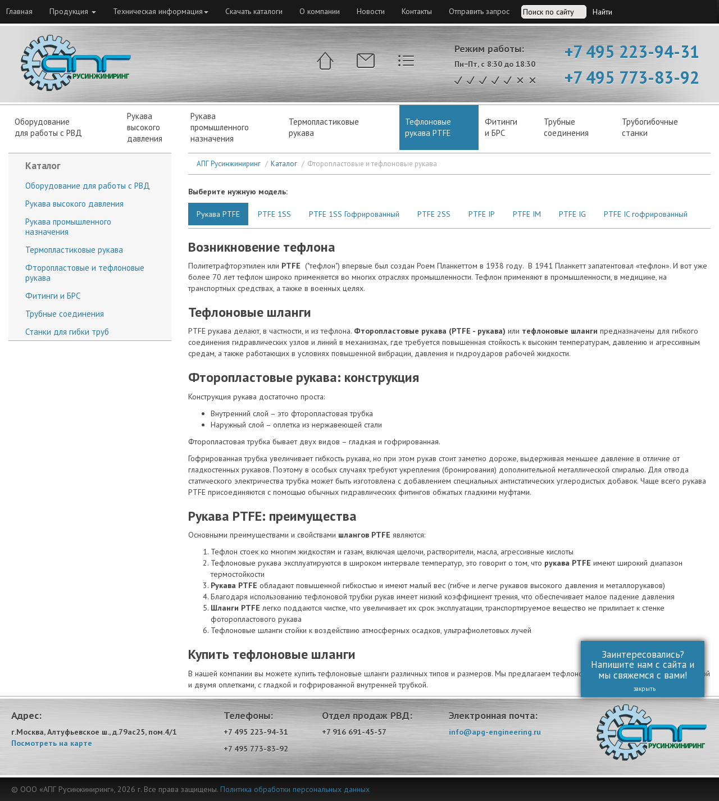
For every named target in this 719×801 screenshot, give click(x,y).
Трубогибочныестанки (650, 127)
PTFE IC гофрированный (646, 214)
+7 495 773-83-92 (632, 77)
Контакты (417, 11)
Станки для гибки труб (67, 331)
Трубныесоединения (566, 127)
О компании (319, 11)
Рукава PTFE (218, 214)
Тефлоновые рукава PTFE (428, 127)
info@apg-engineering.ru (495, 732)
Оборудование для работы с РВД (87, 185)
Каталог (284, 164)
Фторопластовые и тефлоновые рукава (84, 272)
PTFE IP (481, 214)
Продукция (72, 11)
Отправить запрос (479, 11)
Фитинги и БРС (501, 127)
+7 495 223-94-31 (632, 51)
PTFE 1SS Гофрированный (354, 214)
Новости (371, 11)
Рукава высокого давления (74, 203)
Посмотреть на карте (51, 743)
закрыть (638, 689)
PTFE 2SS (433, 214)
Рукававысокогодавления (144, 127)
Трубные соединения (64, 313)
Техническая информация (160, 11)
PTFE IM (527, 214)
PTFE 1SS (274, 214)
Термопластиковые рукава (324, 127)
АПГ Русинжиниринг (229, 164)
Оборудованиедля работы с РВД (48, 127)
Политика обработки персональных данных (295, 789)
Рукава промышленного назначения (219, 127)
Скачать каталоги (254, 11)
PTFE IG (572, 214)
